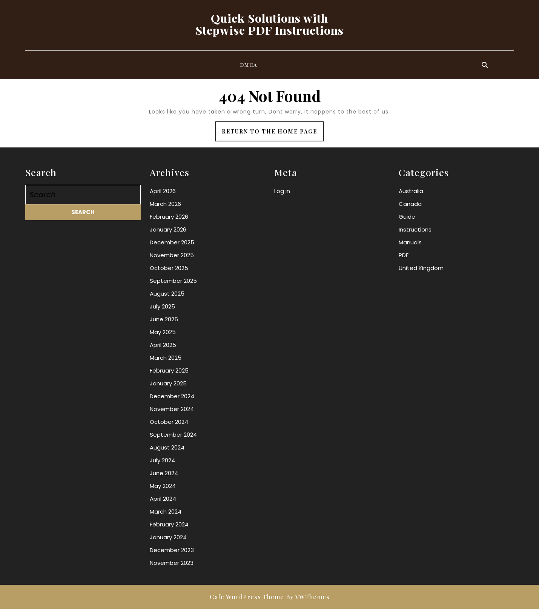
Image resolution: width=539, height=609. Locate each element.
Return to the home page (273, 134)
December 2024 (172, 396)
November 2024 (172, 409)
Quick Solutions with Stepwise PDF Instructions (269, 24)
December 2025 (172, 242)
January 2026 (168, 229)
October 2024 (169, 422)
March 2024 (165, 511)
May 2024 (163, 486)
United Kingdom (421, 268)
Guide (407, 217)
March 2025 (165, 358)
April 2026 (163, 191)
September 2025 (173, 281)
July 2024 (162, 460)
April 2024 (163, 499)
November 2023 (171, 563)
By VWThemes (308, 597)
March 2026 (165, 204)
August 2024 (167, 447)
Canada (410, 204)
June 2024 (164, 473)
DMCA (249, 64)
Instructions (415, 229)
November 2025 (172, 255)
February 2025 (169, 370)
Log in (282, 191)
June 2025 (164, 319)
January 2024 (168, 537)
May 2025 (163, 332)
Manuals (410, 242)
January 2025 (168, 383)
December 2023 (172, 550)
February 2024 (169, 524)
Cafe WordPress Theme (247, 597)
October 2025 (169, 268)
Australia (411, 191)
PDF (403, 255)
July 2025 (162, 306)
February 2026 (169, 217)
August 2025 (167, 294)
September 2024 (173, 435)
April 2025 (163, 345)
